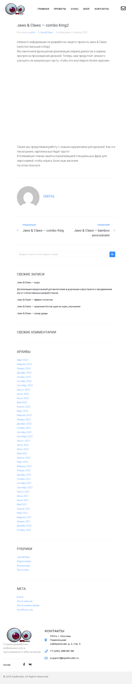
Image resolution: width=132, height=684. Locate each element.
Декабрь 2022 (24, 423)
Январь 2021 (23, 521)
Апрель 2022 (23, 457)
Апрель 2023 (23, 406)
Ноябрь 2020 (24, 530)
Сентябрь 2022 (25, 436)
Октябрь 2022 (24, 432)
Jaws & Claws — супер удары (32, 313)
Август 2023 (23, 389)
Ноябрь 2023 (24, 377)
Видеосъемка (24, 561)
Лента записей (24, 601)
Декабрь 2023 (24, 372)
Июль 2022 (23, 445)
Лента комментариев (28, 605)
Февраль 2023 (24, 415)
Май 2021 (22, 504)
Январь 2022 (23, 470)
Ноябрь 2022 (24, 428)
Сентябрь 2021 (25, 487)
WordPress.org (25, 609)
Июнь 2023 (23, 398)
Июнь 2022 (23, 449)
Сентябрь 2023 (25, 385)
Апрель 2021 (23, 508)
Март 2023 (22, 411)
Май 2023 (22, 402)
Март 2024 (22, 360)
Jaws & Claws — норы (28, 282)
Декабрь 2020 (24, 525)
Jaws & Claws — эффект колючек (35, 299)
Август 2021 (23, 491)
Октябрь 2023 (24, 381)
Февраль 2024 (24, 364)
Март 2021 (22, 513)
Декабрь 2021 (24, 475)
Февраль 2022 (24, 466)
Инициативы (23, 565)
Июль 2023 (23, 394)
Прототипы (23, 570)
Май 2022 (22, 453)
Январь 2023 (23, 419)
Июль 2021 (23, 496)
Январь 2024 (23, 368)
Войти (20, 597)
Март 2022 (22, 462)
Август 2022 (23, 441)
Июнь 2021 (23, 500)
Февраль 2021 (24, 517)
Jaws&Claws (46, 32)
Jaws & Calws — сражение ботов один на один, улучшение (48, 306)
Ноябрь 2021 (24, 479)
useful (32, 32)
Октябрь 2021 (24, 483)
